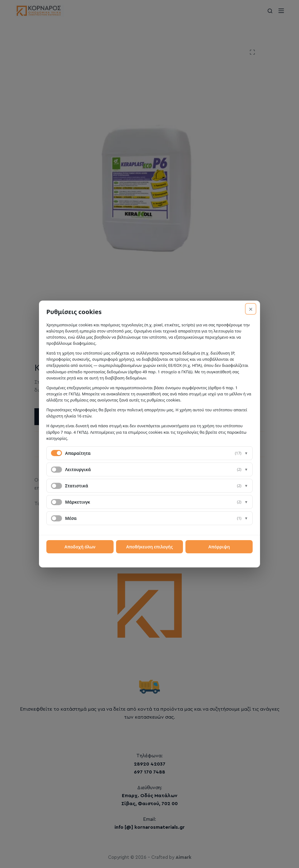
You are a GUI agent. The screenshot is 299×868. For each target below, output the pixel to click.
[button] (149, 453)
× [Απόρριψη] (251, 308)
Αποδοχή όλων (79, 547)
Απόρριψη (219, 547)
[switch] (56, 470)
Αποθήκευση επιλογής (149, 547)
